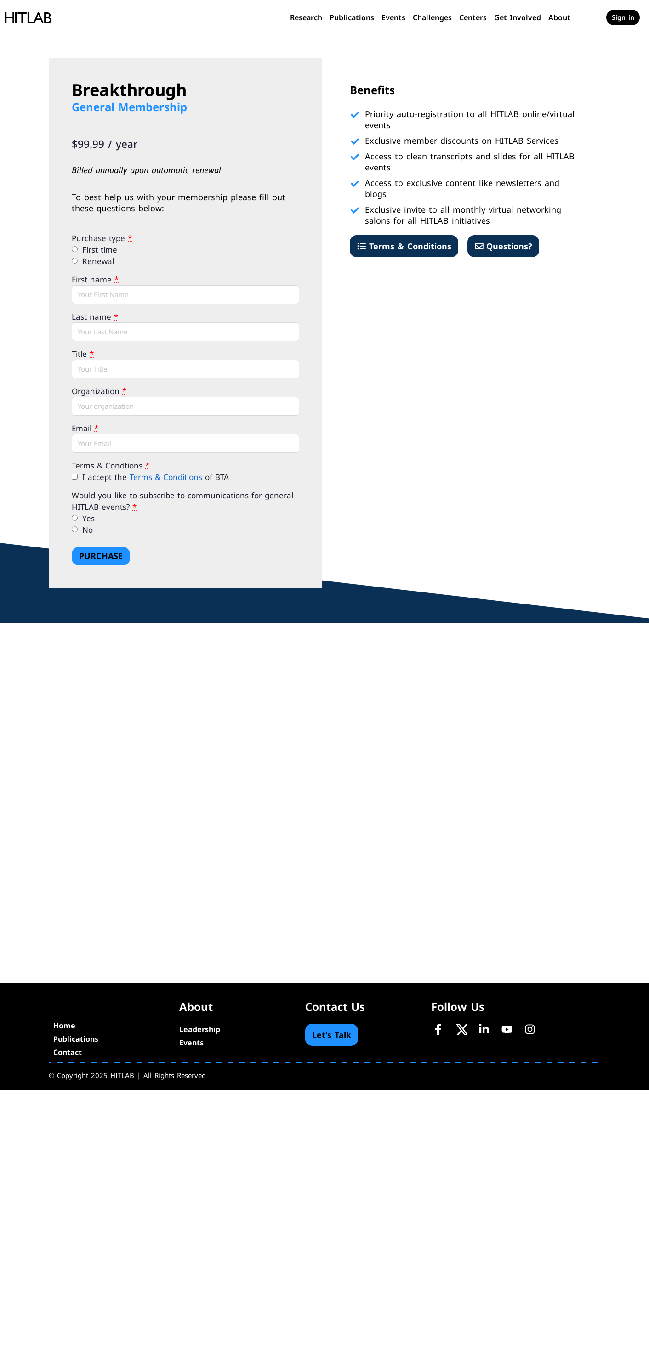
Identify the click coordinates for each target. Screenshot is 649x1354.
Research (306, 17)
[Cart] (591, 17)
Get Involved (517, 17)
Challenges (432, 17)
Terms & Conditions (166, 477)
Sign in (623, 17)
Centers (473, 17)
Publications (352, 17)
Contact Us (335, 1006)
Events (393, 17)
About (559, 17)
